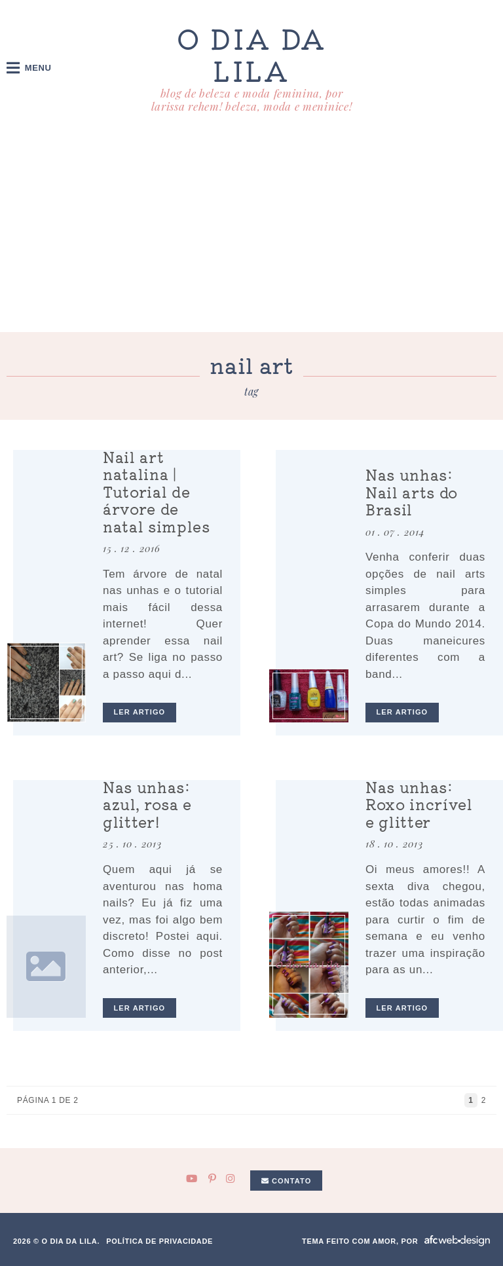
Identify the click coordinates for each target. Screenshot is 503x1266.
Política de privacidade (159, 1241)
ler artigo (140, 712)
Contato (286, 1181)
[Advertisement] (251, 234)
